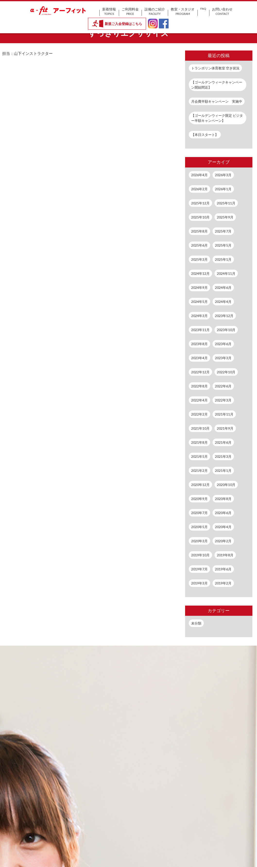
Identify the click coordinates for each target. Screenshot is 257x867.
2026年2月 (199, 189)
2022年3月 (223, 400)
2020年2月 (223, 541)
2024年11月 (226, 273)
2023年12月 (224, 316)
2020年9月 (199, 499)
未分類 (196, 623)
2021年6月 (223, 442)
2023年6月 (223, 344)
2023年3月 (223, 358)
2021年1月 (223, 470)
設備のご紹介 (155, 11)
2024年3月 (199, 316)
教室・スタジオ (183, 11)
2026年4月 (199, 175)
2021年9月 (225, 428)
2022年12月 (200, 372)
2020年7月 (199, 513)
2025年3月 (199, 259)
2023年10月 (226, 330)
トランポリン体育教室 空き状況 (215, 68)
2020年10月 (226, 485)
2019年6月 (223, 569)
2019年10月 (200, 555)
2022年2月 (199, 414)
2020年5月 (199, 527)
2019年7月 (199, 569)
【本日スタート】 (204, 135)
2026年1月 (223, 189)
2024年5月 (199, 302)
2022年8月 (199, 386)
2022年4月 (199, 400)
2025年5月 (223, 245)
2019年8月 (225, 555)
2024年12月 (200, 273)
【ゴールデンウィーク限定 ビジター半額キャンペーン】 (217, 118)
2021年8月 (199, 442)
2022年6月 (223, 386)
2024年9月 (199, 287)
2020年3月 (199, 541)
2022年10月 (226, 372)
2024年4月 (223, 302)
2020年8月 (223, 499)
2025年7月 (223, 231)
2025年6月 (199, 245)
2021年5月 (199, 456)
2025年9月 (225, 217)
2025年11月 (226, 203)
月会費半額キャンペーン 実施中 (216, 101)
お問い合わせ (222, 11)
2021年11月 (224, 414)
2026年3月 (223, 175)
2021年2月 (199, 470)
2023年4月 (199, 358)
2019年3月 (199, 583)
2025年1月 (223, 259)
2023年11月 (200, 330)
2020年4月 (223, 527)
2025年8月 (199, 231)
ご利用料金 (130, 11)
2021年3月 (223, 456)
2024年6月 (223, 287)
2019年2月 (223, 583)
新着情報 (109, 11)
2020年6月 (223, 513)
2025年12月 (200, 203)
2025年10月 (200, 217)
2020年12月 (200, 485)
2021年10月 (200, 428)
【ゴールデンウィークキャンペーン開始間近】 (216, 84)
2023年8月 (199, 344)
